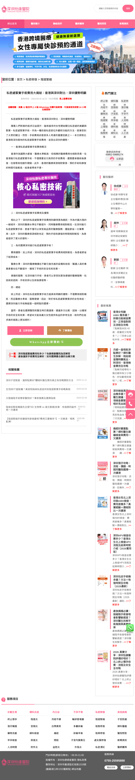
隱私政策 (82, 760)
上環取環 (104, 127)
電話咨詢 (111, 767)
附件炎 (34, 747)
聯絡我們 (57, 24)
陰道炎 (34, 719)
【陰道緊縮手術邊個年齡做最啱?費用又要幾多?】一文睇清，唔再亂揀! (40, 420)
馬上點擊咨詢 (65, 99)
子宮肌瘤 (114, 114)
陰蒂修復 (100, 733)
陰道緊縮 (46, 79)
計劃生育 (12, 712)
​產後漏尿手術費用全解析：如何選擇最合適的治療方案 (46, 356)
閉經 (56, 740)
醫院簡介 (35, 24)
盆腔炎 (56, 747)
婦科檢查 (114, 127)
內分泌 (56, 712)
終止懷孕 (104, 101)
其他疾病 (122, 712)
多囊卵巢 (78, 726)
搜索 (128, 8)
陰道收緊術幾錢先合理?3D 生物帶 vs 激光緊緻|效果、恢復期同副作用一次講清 (41, 408)
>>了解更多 (121, 213)
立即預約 (127, 767)
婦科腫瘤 (114, 101)
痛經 (56, 733)
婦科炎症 (114, 133)
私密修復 (31, 79)
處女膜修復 (100, 740)
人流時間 (124, 120)
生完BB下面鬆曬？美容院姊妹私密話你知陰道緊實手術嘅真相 (38, 389)
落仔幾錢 (124, 108)
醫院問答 (101, 24)
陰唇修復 (104, 133)
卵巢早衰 (78, 733)
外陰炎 (78, 747)
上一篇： (13, 353)
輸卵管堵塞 (78, 719)
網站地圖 (76, 769)
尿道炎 (34, 740)
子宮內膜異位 (78, 740)
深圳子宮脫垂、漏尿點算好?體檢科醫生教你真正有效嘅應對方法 (39, 380)
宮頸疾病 (114, 108)
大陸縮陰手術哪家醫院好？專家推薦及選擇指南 (31, 398)
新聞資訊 (123, 24)
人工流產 (124, 133)
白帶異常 (56, 726)
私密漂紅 (100, 747)
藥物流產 (104, 114)
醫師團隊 (79, 24)
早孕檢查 (114, 120)
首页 (19, 79)
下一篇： (13, 356)
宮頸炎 (34, 726)
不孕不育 (124, 114)
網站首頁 (12, 23)
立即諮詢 (116, 159)
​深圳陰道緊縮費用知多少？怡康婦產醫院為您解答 (44, 353)
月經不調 (104, 108)
